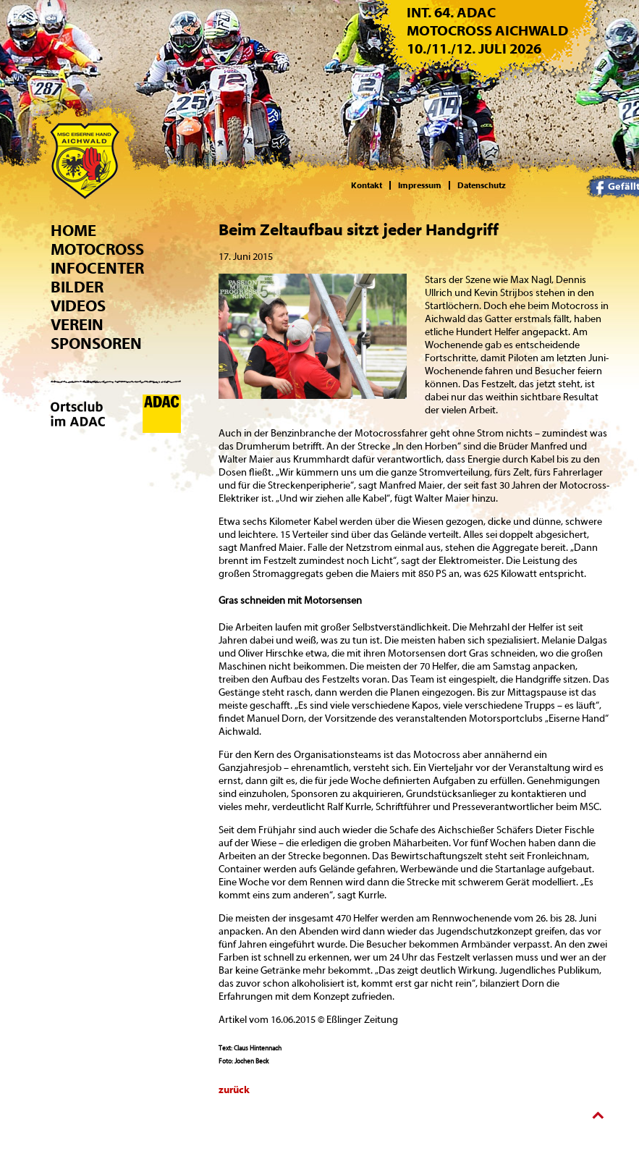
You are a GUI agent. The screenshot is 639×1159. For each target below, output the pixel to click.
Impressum (419, 185)
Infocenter (97, 268)
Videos (78, 306)
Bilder (77, 287)
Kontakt (366, 185)
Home (73, 231)
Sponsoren (96, 343)
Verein (77, 325)
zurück (234, 1090)
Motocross (97, 249)
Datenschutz (481, 185)
